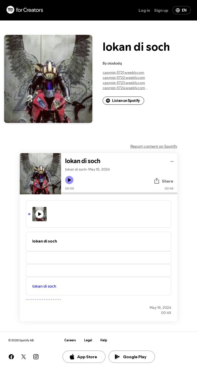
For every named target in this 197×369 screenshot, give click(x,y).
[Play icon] (69, 180)
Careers (70, 340)
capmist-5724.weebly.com (124, 87)
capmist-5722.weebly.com (124, 77)
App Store (83, 357)
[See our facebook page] (11, 357)
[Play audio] (172, 160)
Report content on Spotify (153, 146)
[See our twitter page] (24, 357)
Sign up (161, 10)
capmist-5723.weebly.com (124, 82)
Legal (88, 340)
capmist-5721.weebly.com (123, 72)
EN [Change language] (181, 10)
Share (163, 181)
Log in (144, 10)
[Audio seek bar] (119, 193)
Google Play (130, 357)
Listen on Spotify (123, 100)
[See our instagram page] (36, 357)
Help (103, 340)
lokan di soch (44, 286)
